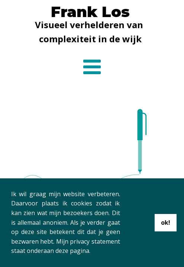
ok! (165, 222)
